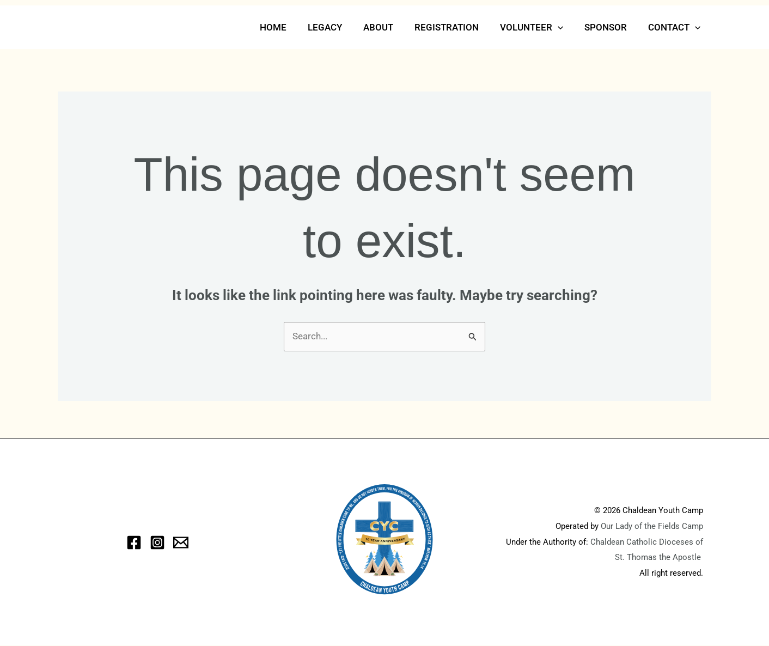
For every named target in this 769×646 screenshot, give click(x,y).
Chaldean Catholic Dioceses (642, 542)
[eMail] (180, 542)
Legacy (340, 27)
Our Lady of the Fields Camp (652, 526)
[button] (564, 27)
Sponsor (610, 27)
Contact (676, 27)
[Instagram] (157, 542)
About (391, 27)
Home (291, 27)
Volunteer (538, 27)
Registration (456, 27)
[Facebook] (134, 542)
